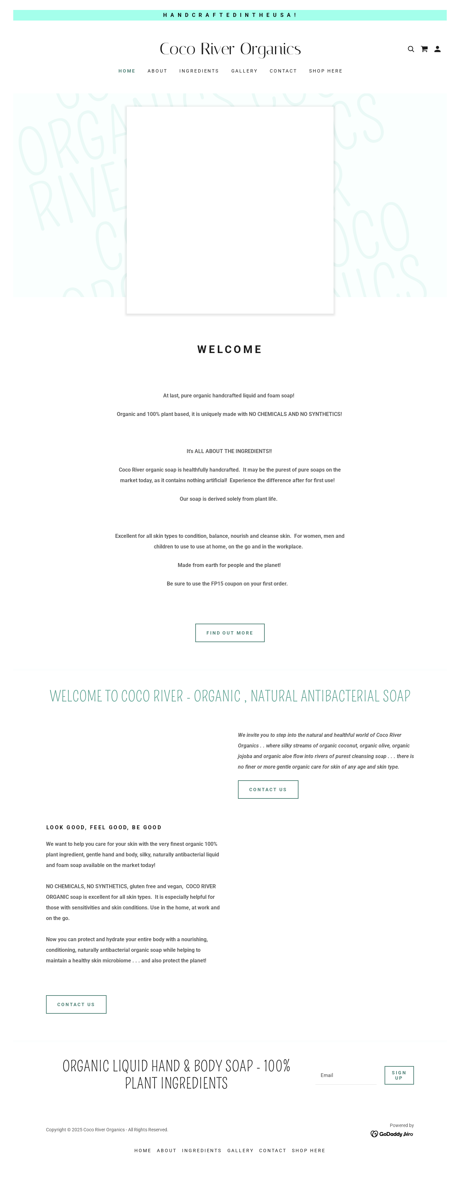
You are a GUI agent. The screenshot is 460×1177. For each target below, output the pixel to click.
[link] (230, 52)
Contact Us (268, 789)
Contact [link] (283, 71)
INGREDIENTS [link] (199, 71)
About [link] (157, 71)
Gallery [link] (244, 71)
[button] (437, 49)
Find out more (230, 633)
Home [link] (127, 71)
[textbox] (346, 1075)
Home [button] (143, 1150)
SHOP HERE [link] (326, 71)
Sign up (399, 1075)
